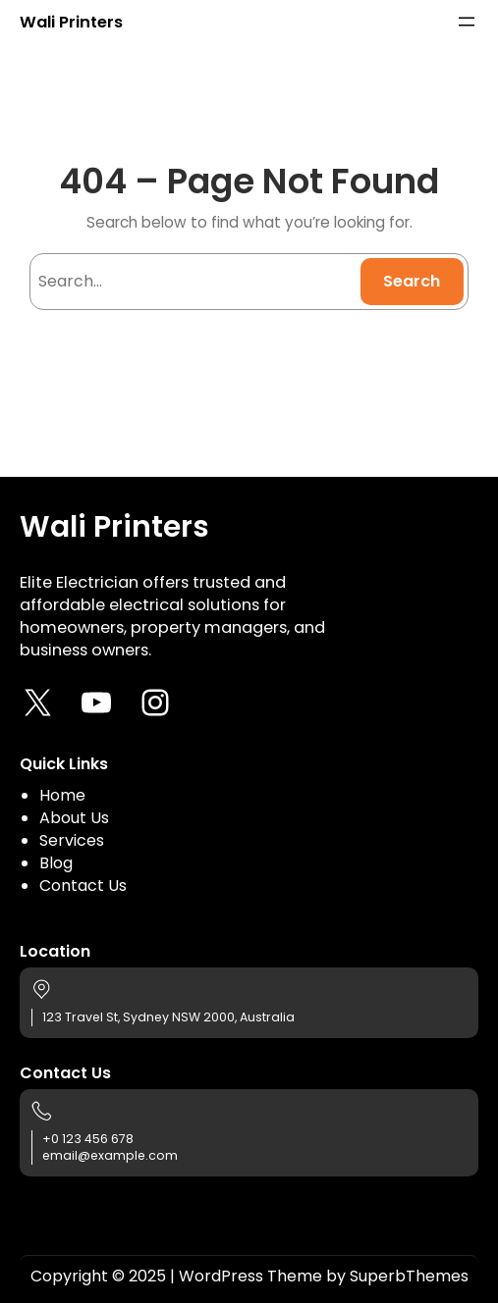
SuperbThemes (409, 1276)
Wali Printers (71, 22)
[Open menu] (466, 21)
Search (411, 281)
